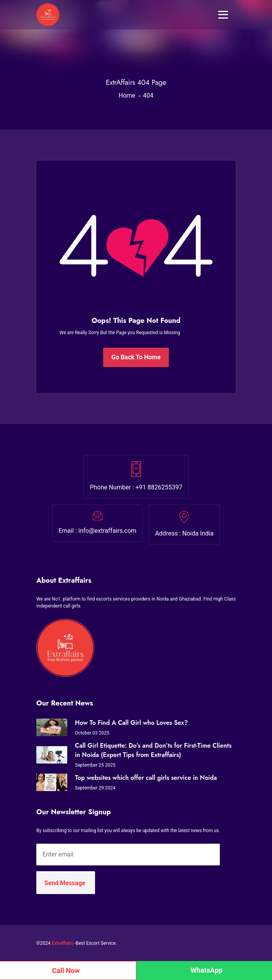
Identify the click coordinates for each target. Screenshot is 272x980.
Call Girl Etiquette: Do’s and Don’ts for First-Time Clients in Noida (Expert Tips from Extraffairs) (153, 750)
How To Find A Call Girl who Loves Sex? (131, 722)
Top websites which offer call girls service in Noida (146, 777)
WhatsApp (206, 970)
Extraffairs (62, 943)
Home (127, 95)
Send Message (64, 883)
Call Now (66, 970)
